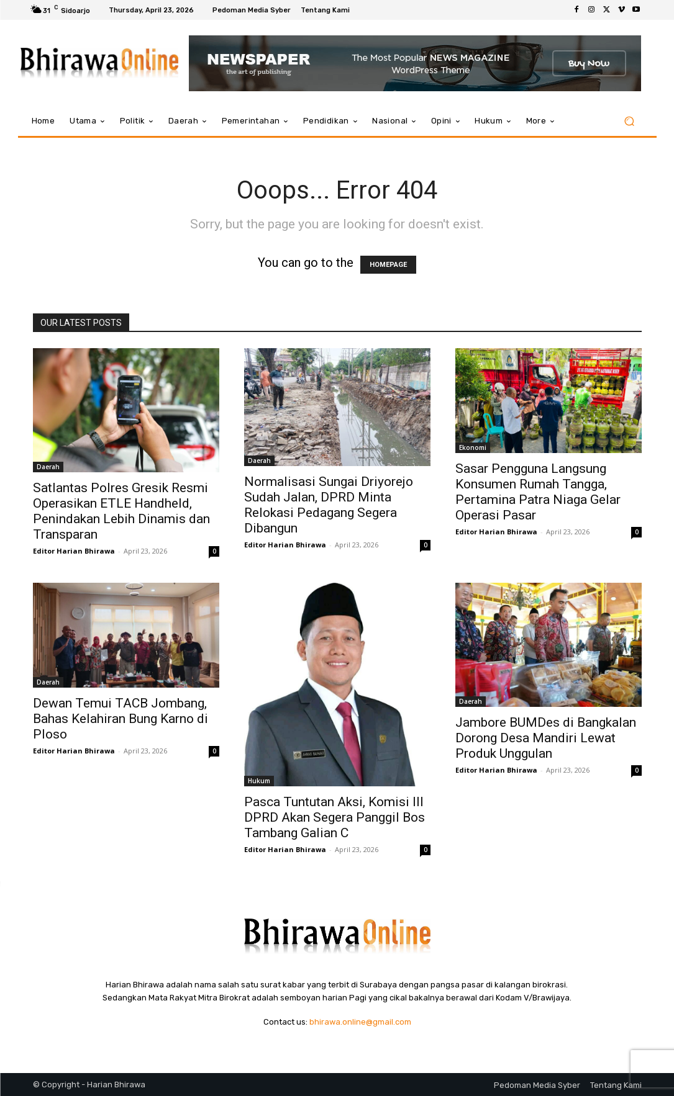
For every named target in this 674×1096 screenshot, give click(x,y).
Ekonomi (472, 447)
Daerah (48, 466)
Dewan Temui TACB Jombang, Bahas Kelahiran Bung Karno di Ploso (120, 719)
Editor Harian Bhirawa (74, 550)
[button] (629, 121)
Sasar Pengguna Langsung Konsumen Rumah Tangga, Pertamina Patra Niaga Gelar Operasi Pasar (538, 492)
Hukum (259, 780)
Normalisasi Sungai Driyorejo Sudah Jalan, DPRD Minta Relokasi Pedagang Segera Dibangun (328, 505)
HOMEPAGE (388, 265)
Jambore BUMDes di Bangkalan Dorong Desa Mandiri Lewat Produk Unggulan (545, 738)
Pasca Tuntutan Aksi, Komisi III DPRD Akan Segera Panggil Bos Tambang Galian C (334, 817)
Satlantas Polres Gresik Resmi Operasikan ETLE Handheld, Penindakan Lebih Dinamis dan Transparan (121, 511)
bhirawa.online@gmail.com (360, 1021)
